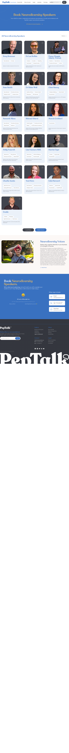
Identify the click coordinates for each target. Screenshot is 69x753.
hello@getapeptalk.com (58, 297)
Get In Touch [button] (64, 2)
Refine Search (40, 230)
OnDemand (37, 332)
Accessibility (50, 343)
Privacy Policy (51, 341)
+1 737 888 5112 (58, 303)
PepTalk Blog (50, 334)
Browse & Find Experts (39, 329)
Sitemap (50, 332)
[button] (19, 2)
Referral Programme (52, 331)
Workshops (37, 331)
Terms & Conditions (52, 340)
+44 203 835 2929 (58, 302)
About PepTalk (51, 329)
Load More (28, 230)
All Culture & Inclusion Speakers (33, 24)
